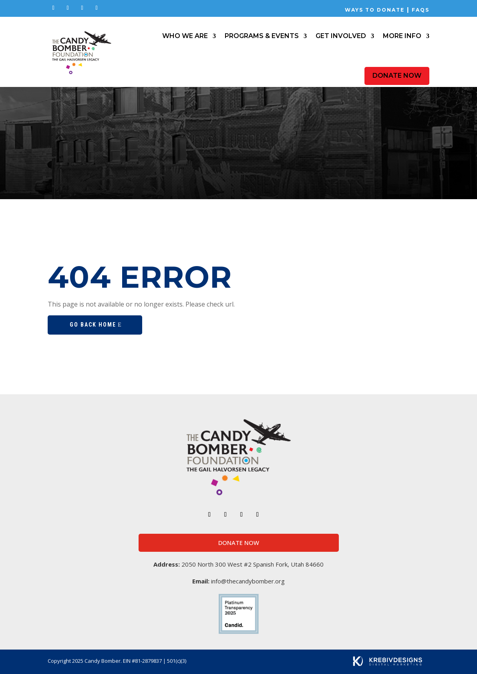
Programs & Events (262, 36)
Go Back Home (93, 324)
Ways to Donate (375, 10)
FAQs (419, 10)
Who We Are (185, 36)
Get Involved (341, 36)
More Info (402, 36)
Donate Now (396, 75)
